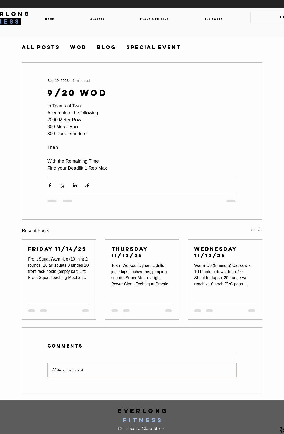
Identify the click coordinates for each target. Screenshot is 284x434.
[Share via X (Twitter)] (62, 185)
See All (256, 230)
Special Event (153, 47)
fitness (143, 420)
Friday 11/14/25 (57, 249)
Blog (106, 47)
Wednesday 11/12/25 (215, 252)
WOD (78, 47)
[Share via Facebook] (49, 185)
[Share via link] (87, 185)
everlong (143, 411)
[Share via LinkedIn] (74, 185)
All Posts (41, 47)
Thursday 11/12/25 (129, 252)
